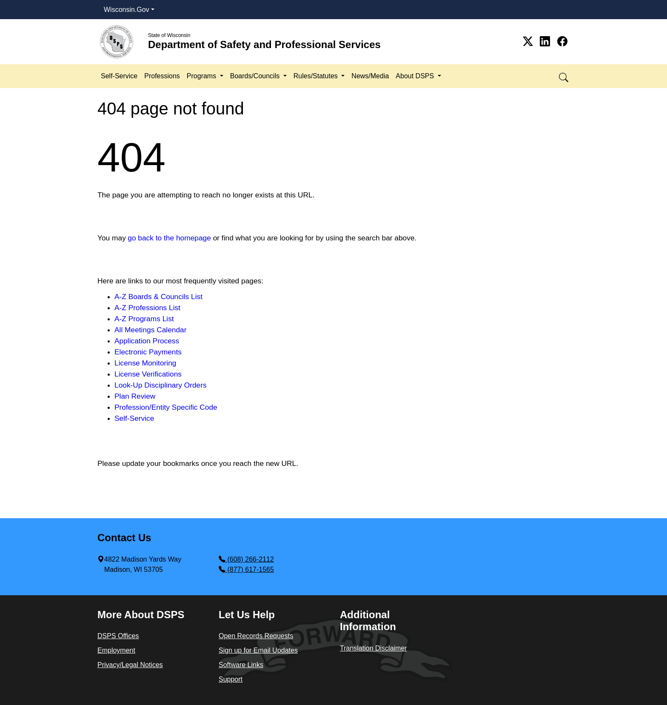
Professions (162, 76)
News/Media (370, 76)
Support (230, 679)
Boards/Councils (256, 76)
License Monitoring (145, 363)
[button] (564, 76)
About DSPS (416, 76)
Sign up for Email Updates (258, 650)
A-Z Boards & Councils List (158, 296)
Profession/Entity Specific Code (165, 407)
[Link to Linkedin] (546, 41)
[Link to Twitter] (529, 41)
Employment (116, 650)
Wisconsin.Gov (126, 9)
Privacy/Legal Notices (130, 664)
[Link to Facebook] (562, 41)
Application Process (146, 341)
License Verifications (148, 374)
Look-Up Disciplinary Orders (160, 385)
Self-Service (119, 76)
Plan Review (134, 396)
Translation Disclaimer (373, 648)
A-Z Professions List (147, 307)
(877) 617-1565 (246, 569)
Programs (202, 76)
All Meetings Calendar (150, 329)
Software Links (241, 664)
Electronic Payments (148, 352)
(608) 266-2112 (246, 559)
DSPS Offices (118, 635)
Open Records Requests (256, 635)
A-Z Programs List (144, 318)
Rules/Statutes (317, 76)
